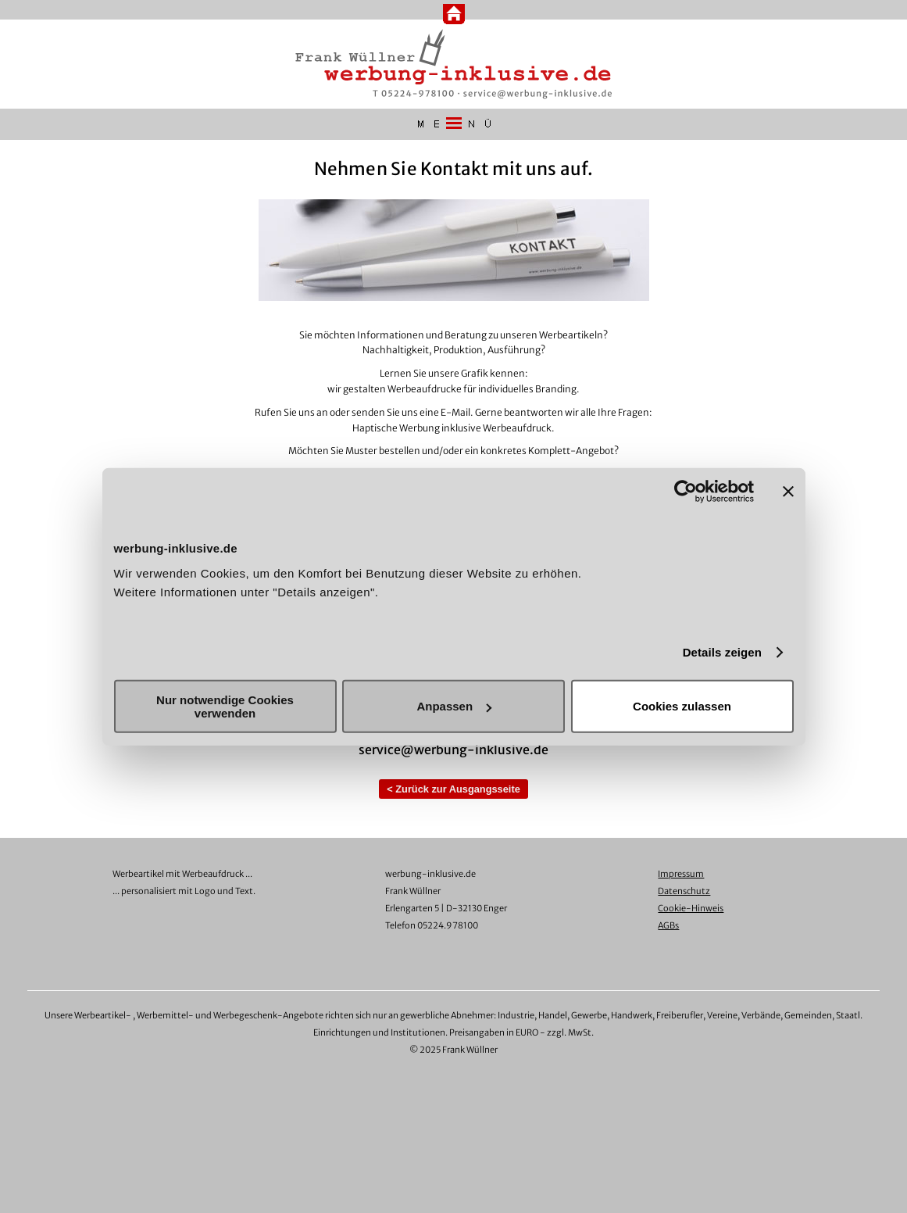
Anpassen (453, 706)
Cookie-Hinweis (690, 908)
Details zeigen (722, 652)
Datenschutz (684, 891)
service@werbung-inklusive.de (453, 749)
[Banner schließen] (788, 491)
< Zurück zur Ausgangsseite (453, 789)
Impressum (681, 873)
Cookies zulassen (682, 706)
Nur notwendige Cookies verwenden (225, 705)
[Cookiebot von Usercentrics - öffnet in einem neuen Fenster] (685, 491)
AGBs (668, 925)
